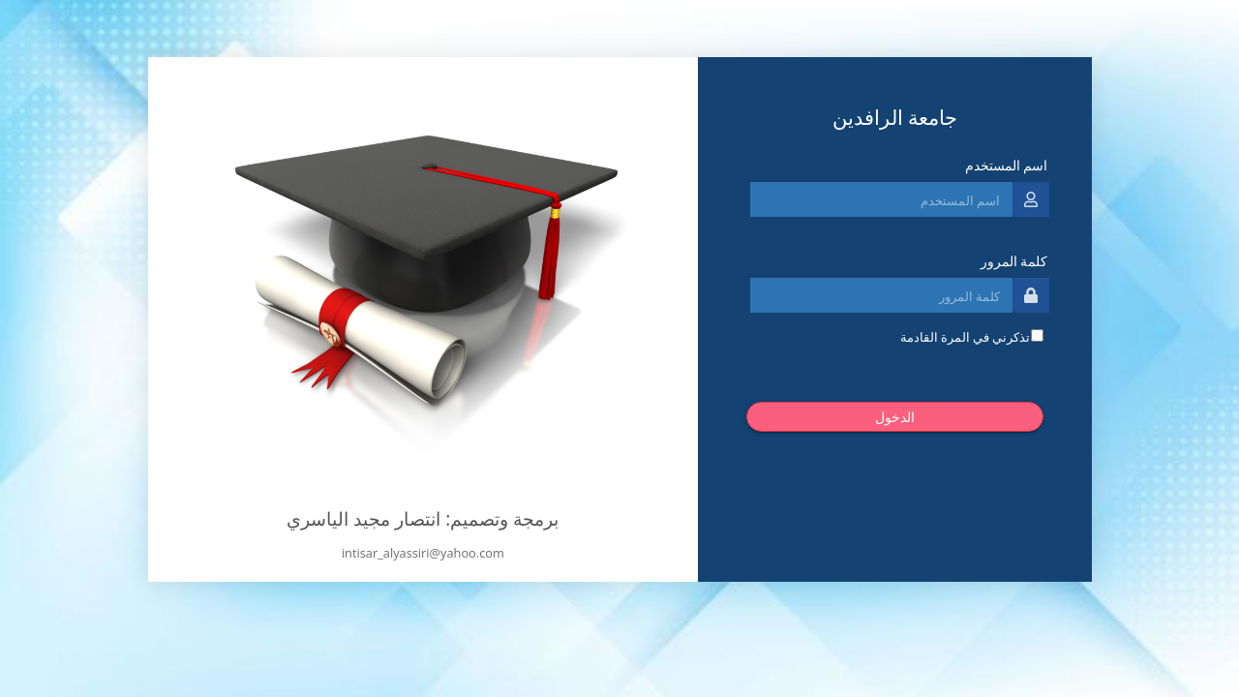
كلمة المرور (1014, 261)
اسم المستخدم (1006, 165)
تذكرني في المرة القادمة (965, 337)
